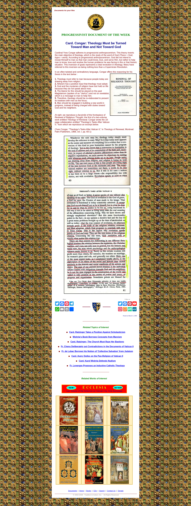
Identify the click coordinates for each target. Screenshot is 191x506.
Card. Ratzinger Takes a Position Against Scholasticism (97, 332)
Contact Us (111, 491)
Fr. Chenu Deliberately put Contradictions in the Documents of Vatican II (97, 346)
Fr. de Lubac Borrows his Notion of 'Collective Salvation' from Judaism (97, 351)
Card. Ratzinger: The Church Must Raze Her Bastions (97, 342)
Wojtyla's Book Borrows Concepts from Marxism (97, 337)
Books (88, 491)
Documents (72, 491)
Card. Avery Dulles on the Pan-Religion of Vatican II (97, 356)
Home (81, 491)
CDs (95, 491)
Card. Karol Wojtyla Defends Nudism (97, 361)
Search (102, 491)
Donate (120, 491)
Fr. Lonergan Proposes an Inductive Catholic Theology (97, 366)
